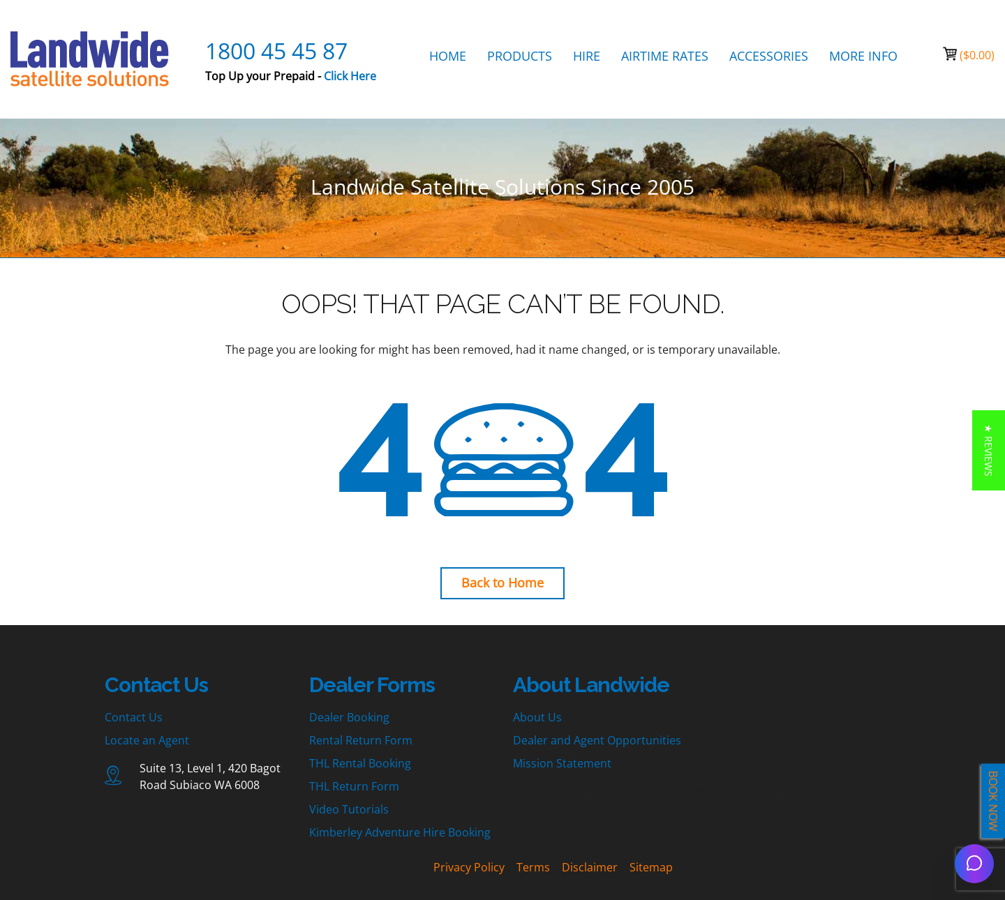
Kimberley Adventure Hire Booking (400, 832)
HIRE (586, 55)
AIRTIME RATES (664, 55)
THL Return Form (354, 786)
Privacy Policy (469, 867)
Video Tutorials (349, 809)
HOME (447, 55)
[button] (988, 450)
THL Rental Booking (360, 763)
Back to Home (502, 582)
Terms (533, 867)
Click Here (350, 76)
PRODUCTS (519, 55)
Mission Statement (562, 763)
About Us (537, 717)
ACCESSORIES (768, 55)
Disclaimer (590, 867)
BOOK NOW (993, 801)
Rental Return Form (360, 740)
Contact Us (134, 717)
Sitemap (651, 867)
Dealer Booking (349, 717)
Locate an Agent (147, 740)
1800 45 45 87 (276, 51)
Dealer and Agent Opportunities (597, 740)
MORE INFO (863, 55)
